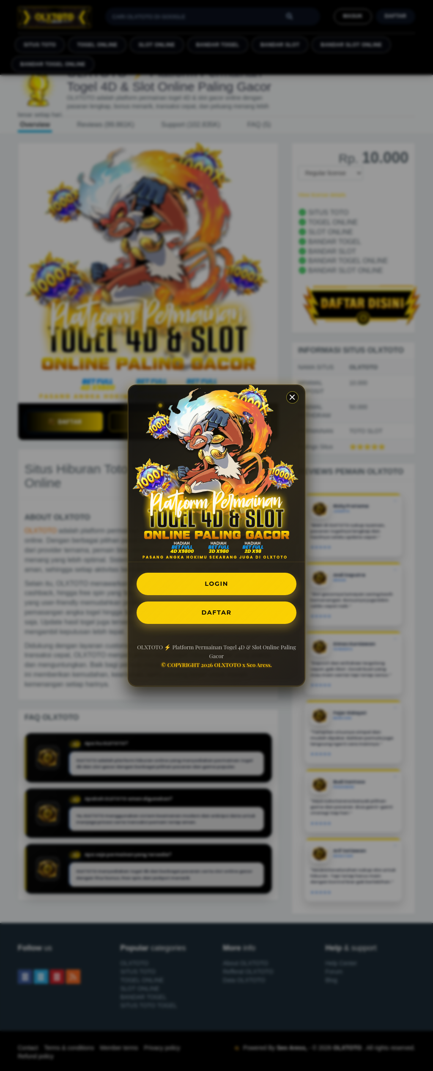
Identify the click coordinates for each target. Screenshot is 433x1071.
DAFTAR (216, 614)
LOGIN (217, 582)
